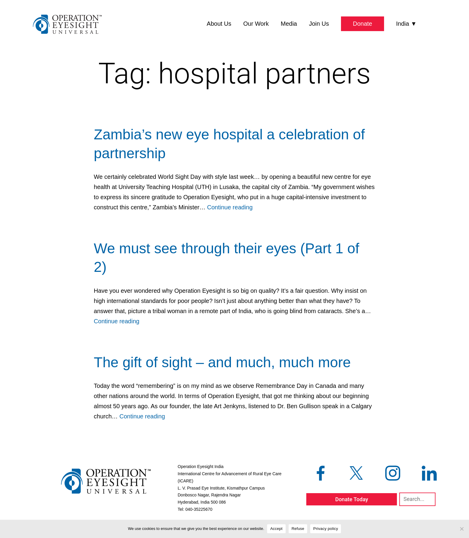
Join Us (319, 23)
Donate (362, 23)
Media (289, 23)
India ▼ (406, 23)
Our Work (256, 23)
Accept (276, 528)
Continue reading (229, 207)
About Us (219, 23)
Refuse (298, 528)
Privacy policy (325, 528)
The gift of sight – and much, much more (222, 362)
